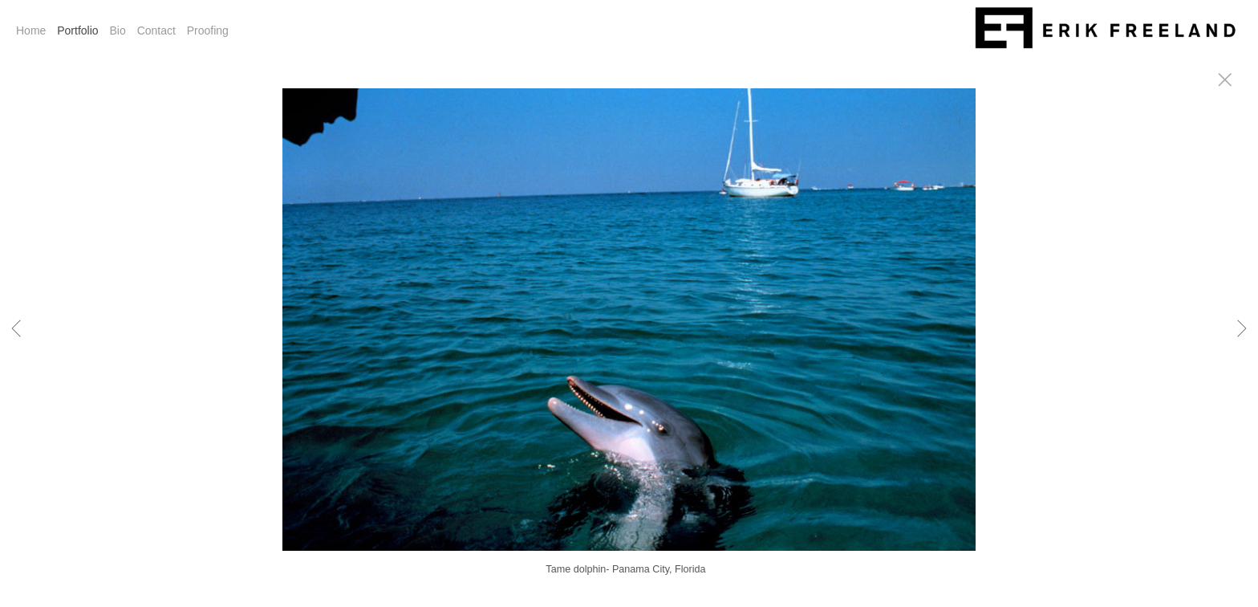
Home (31, 30)
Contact (156, 30)
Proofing (208, 30)
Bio (118, 30)
